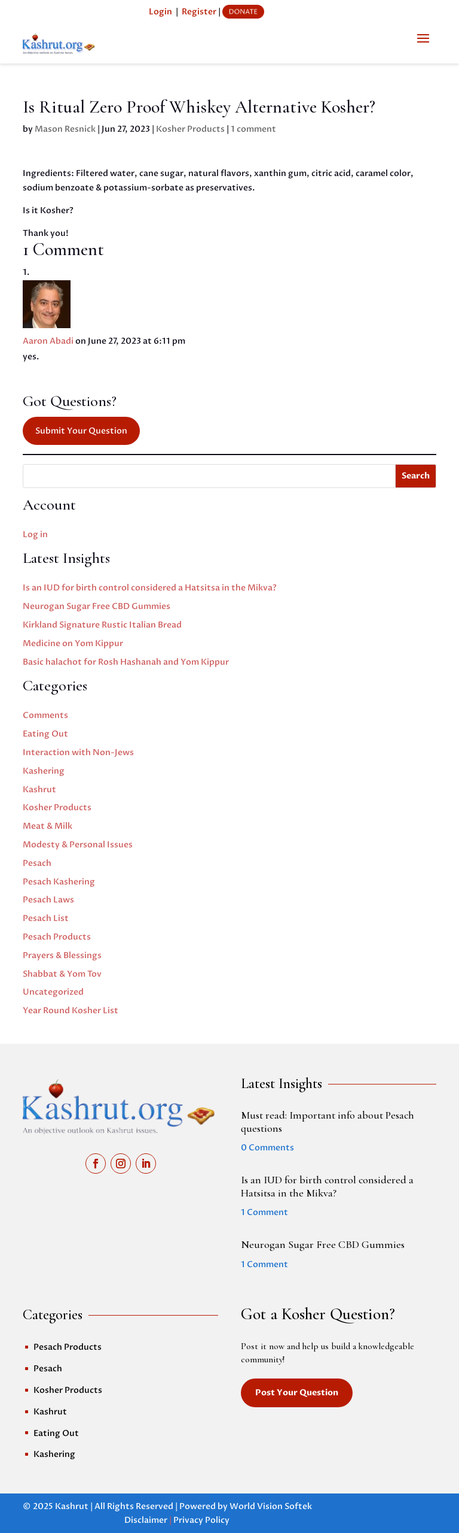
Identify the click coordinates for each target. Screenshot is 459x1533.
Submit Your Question (81, 431)
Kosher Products (190, 129)
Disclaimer (145, 1520)
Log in (35, 534)
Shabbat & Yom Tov (62, 974)
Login (160, 11)
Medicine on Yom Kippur (73, 643)
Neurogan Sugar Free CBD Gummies (96, 606)
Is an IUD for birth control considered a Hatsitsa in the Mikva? (150, 587)
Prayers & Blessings (62, 955)
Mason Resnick (65, 129)
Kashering (44, 771)
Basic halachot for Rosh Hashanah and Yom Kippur (126, 662)
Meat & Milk (47, 826)
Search (416, 475)
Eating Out (45, 734)
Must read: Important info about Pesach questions (327, 1121)
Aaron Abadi (48, 341)
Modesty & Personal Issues (78, 844)
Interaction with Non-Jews (78, 752)
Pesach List (46, 918)
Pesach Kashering (59, 881)
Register (199, 11)
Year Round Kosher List (70, 1010)
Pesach (37, 863)
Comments (45, 715)
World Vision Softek (271, 1506)
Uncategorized (53, 992)
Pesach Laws (48, 899)
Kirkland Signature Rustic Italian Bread (102, 625)
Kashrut (39, 789)
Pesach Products (57, 937)
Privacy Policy (201, 1520)
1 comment (253, 129)
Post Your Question (296, 1392)
